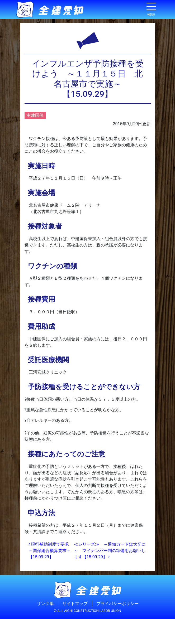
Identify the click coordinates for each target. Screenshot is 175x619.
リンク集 (45, 603)
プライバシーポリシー (117, 603)
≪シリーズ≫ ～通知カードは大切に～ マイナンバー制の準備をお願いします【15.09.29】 (110, 550)
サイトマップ (75, 603)
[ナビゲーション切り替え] (151, 8)
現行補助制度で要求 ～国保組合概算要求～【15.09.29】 (51, 550)
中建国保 (35, 115)
